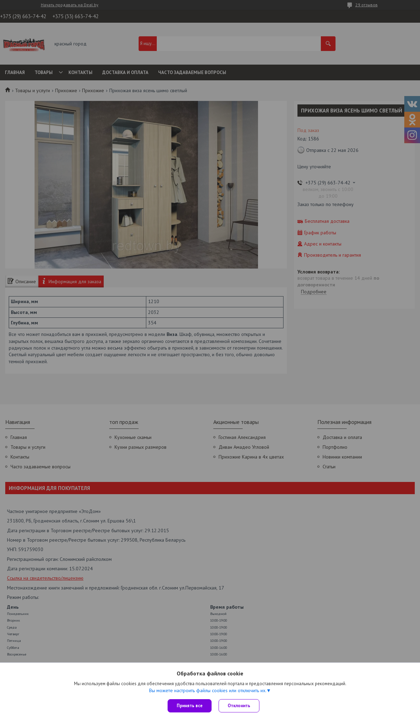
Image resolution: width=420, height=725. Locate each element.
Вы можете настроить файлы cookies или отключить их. (207, 690)
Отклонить (239, 706)
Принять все (189, 706)
